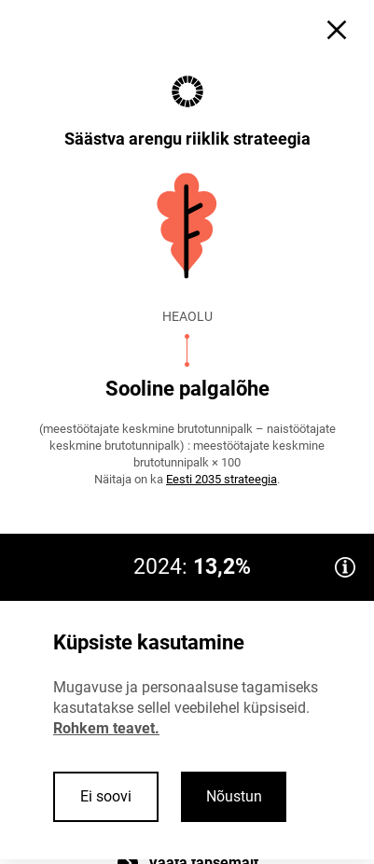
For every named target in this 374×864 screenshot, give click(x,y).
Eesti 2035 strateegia (221, 479)
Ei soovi (106, 796)
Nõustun (234, 796)
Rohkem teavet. (106, 728)
